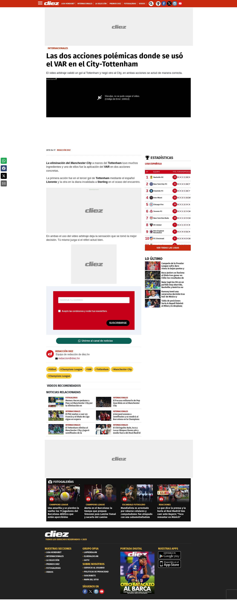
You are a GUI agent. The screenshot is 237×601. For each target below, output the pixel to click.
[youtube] (101, 591)
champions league (58, 505)
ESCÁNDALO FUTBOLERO (133, 505)
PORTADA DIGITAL (131, 548)
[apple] (175, 564)
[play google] (175, 555)
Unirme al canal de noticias (97, 341)
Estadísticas (162, 158)
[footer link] (118, 541)
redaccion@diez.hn (67, 358)
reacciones (165, 505)
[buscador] (151, 3)
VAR (89, 369)
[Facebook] (85, 591)
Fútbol (52, 369)
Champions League (71, 369)
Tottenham (103, 369)
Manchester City (123, 369)
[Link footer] (57, 534)
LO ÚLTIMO (153, 259)
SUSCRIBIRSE (118, 322)
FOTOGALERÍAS (63, 482)
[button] (4, 161)
